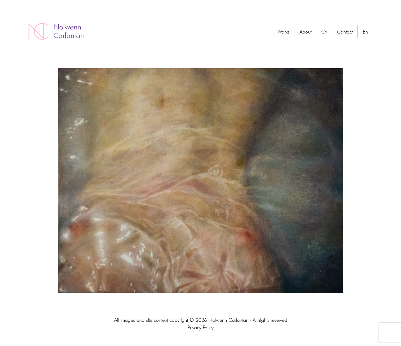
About (305, 32)
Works (284, 32)
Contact (345, 32)
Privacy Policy (201, 327)
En (365, 32)
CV (324, 32)
